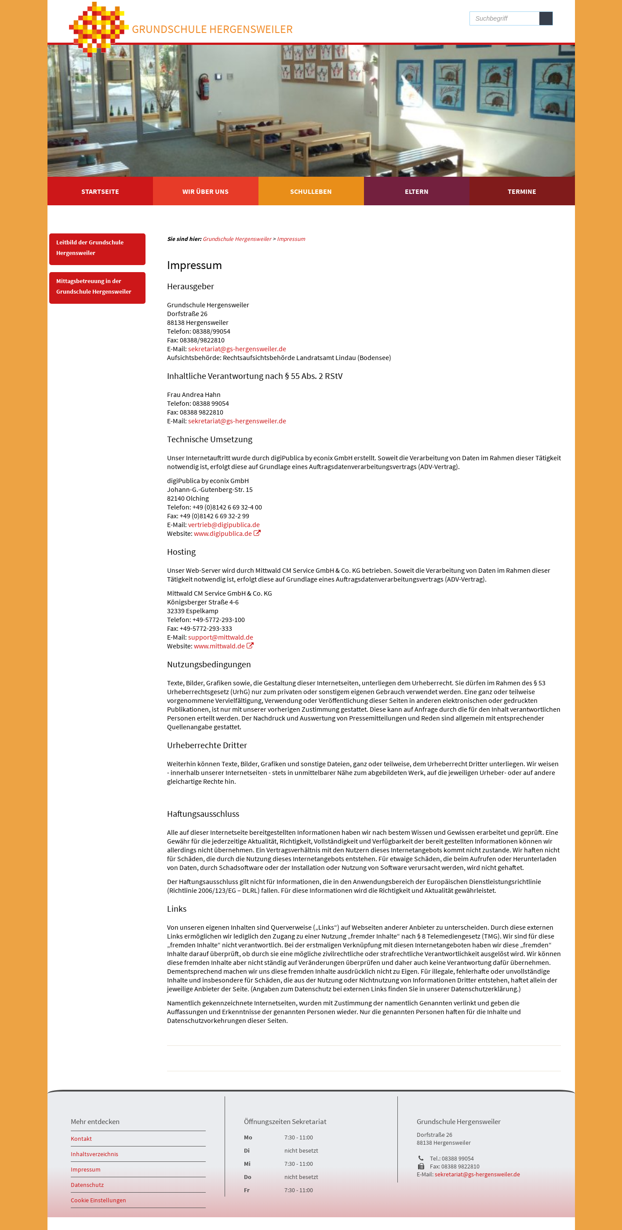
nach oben (543, 1058)
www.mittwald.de (219, 645)
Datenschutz (87, 1185)
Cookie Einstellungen (98, 1200)
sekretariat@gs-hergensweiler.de (237, 348)
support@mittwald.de (220, 637)
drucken (510, 1058)
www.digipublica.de (223, 533)
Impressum (86, 1169)
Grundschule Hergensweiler (215, 31)
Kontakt (81, 1139)
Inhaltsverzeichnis (94, 1154)
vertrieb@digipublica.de (224, 524)
